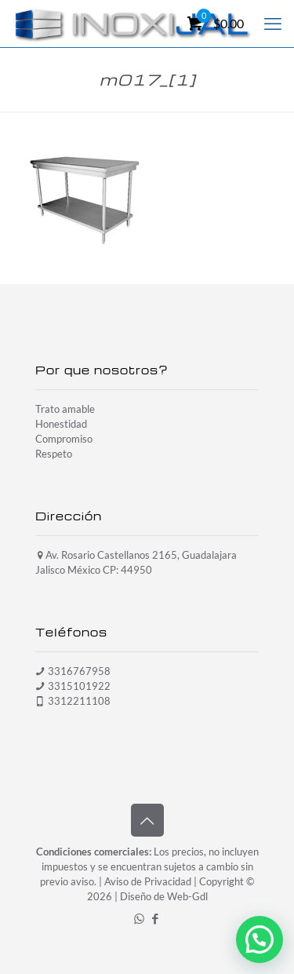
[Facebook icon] (156, 918)
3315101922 (79, 686)
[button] (259, 939)
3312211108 (79, 701)
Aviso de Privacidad (147, 881)
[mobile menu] (273, 23)
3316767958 (79, 671)
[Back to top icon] (147, 820)
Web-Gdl (187, 896)
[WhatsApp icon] (139, 918)
